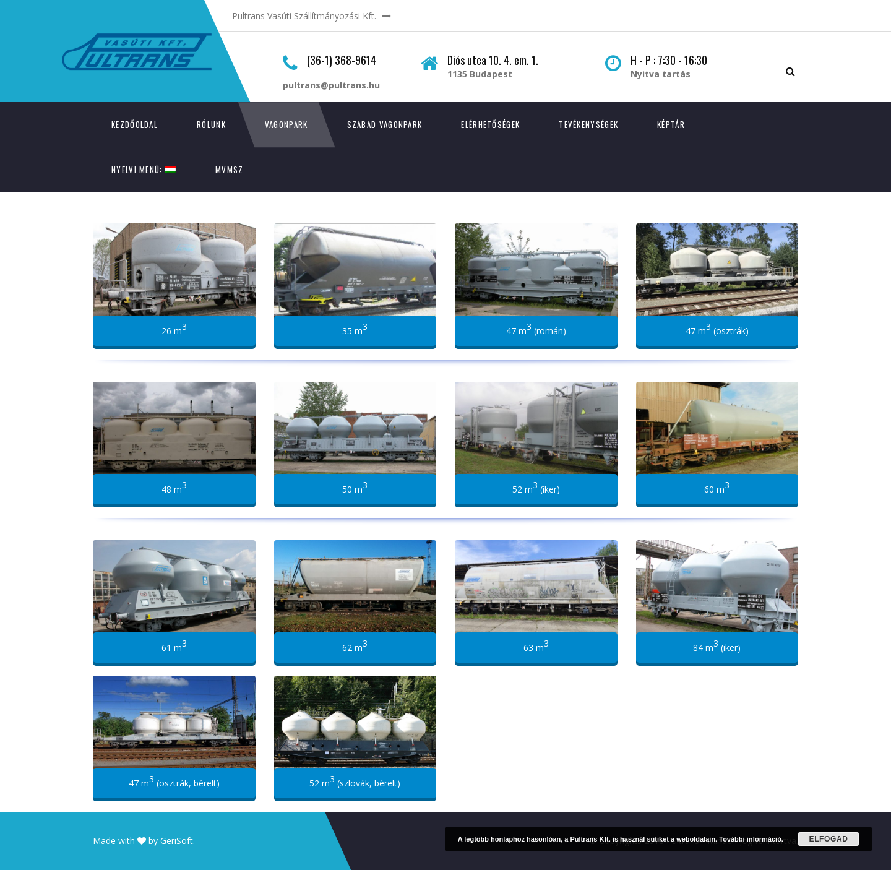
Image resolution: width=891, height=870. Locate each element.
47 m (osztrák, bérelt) (174, 781)
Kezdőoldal (134, 124)
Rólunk (211, 124)
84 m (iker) (717, 645)
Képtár (671, 124)
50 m (355, 487)
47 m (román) (536, 329)
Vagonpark (286, 124)
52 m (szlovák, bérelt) (354, 781)
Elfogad (828, 839)
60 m (717, 487)
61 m (174, 645)
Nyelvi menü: (143, 169)
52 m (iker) (536, 487)
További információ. (751, 839)
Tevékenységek (588, 124)
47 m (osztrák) (717, 329)
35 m (355, 329)
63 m (536, 645)
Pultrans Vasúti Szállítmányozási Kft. (304, 16)
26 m (174, 329)
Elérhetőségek (490, 124)
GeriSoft (176, 840)
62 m (355, 645)
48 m (174, 487)
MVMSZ (229, 169)
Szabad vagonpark (385, 124)
